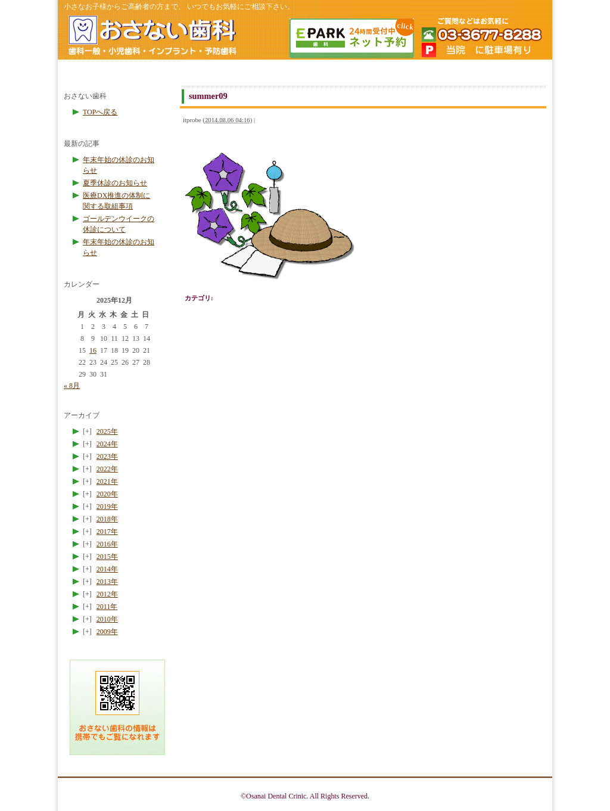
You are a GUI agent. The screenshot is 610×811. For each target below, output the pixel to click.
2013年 (107, 581)
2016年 (107, 544)
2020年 (107, 494)
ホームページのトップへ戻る (152, 37)
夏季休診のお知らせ (115, 183)
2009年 (107, 631)
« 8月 (72, 385)
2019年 (107, 506)
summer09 (208, 96)
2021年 (107, 481)
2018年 (107, 519)
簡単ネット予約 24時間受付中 (351, 38)
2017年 (107, 531)
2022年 (107, 469)
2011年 (107, 606)
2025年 (107, 431)
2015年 (107, 556)
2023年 (107, 456)
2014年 (107, 569)
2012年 (107, 594)
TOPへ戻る (100, 112)
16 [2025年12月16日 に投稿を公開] (93, 350)
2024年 (107, 444)
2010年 (107, 619)
